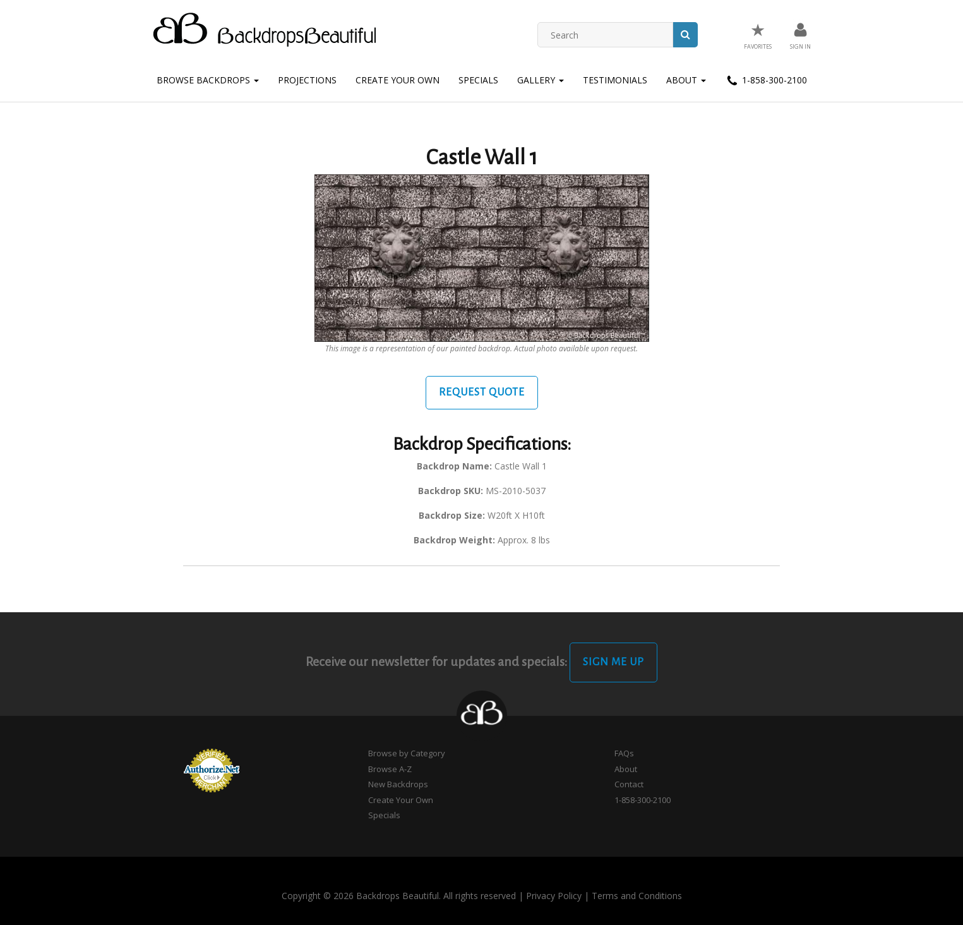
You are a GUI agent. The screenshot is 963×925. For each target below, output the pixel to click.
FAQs (624, 753)
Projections (307, 80)
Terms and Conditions (637, 896)
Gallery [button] (540, 80)
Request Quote (482, 392)
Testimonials (615, 80)
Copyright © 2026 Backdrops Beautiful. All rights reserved (399, 896)
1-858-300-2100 (766, 81)
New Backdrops (398, 784)
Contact (628, 784)
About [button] (686, 80)
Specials (478, 80)
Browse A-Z (390, 769)
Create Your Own (398, 80)
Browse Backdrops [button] (208, 80)
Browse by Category (406, 753)
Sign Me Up (613, 662)
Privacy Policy (554, 896)
